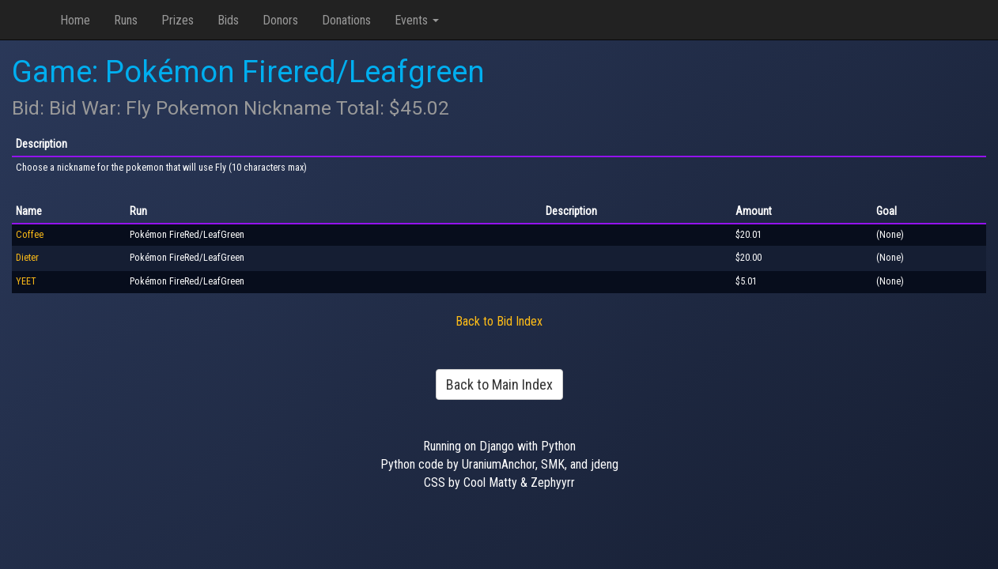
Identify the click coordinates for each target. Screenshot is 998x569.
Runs (126, 20)
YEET (26, 281)
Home (75, 20)
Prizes (177, 20)
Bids (228, 20)
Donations (346, 20)
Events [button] (417, 20)
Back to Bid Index (499, 321)
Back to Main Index (499, 384)
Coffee (29, 234)
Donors (280, 20)
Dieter (27, 257)
